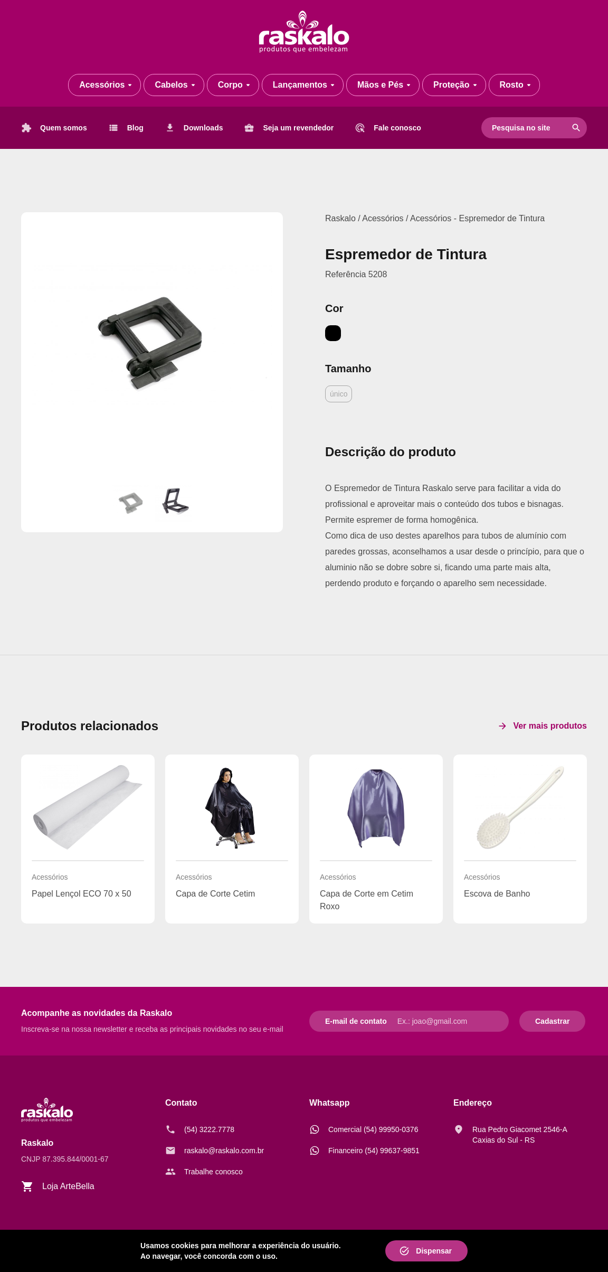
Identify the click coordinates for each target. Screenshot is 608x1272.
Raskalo (340, 218)
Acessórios (384, 218)
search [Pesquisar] (576, 128)
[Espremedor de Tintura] (152, 343)
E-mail (336, 1021)
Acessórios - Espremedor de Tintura (477, 218)
